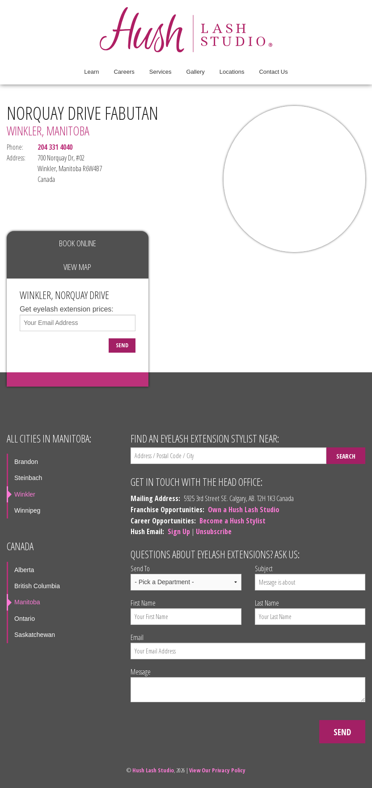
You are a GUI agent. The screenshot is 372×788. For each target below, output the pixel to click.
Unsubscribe (214, 531)
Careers (124, 71)
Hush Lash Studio (153, 770)
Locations (232, 71)
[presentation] (198, 726)
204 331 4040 (55, 147)
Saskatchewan (34, 634)
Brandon (26, 461)
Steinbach (28, 477)
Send (122, 345)
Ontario (24, 618)
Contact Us (273, 71)
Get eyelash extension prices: (67, 309)
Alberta (24, 569)
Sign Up (179, 531)
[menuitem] (91, 71)
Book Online (77, 243)
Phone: (15, 147)
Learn (91, 71)
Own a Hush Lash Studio (243, 509)
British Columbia (37, 586)
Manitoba (27, 602)
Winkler (24, 494)
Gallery (195, 71)
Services (160, 71)
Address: (15, 158)
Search (345, 456)
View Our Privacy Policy (217, 770)
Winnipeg (27, 510)
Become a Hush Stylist (232, 521)
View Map (77, 267)
